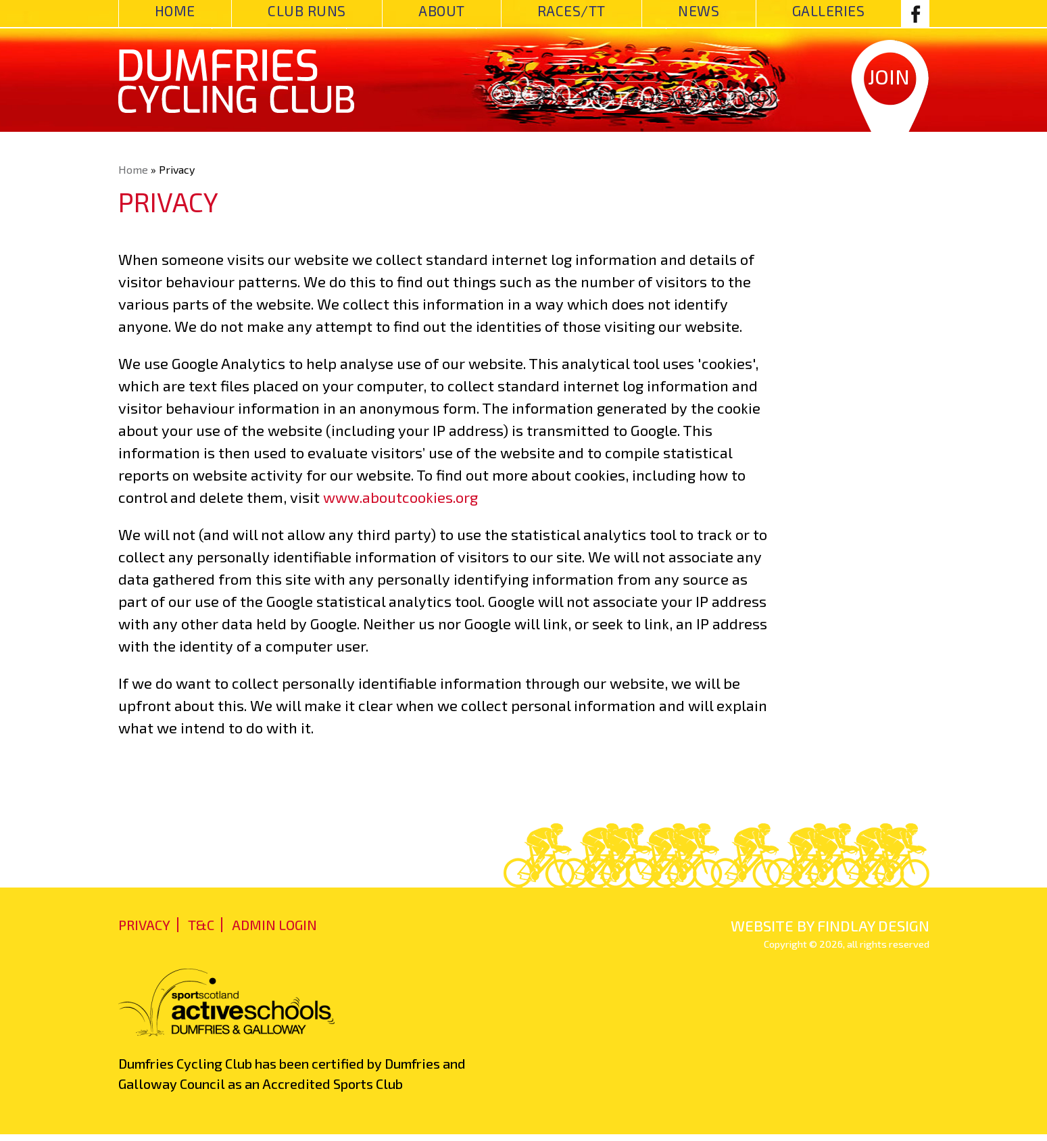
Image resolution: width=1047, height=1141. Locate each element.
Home (175, 10)
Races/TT (571, 10)
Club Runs (307, 10)
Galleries (828, 10)
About (441, 10)
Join (889, 76)
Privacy (144, 925)
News (698, 10)
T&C (201, 925)
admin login (274, 925)
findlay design (873, 925)
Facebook (915, 13)
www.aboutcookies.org (400, 497)
